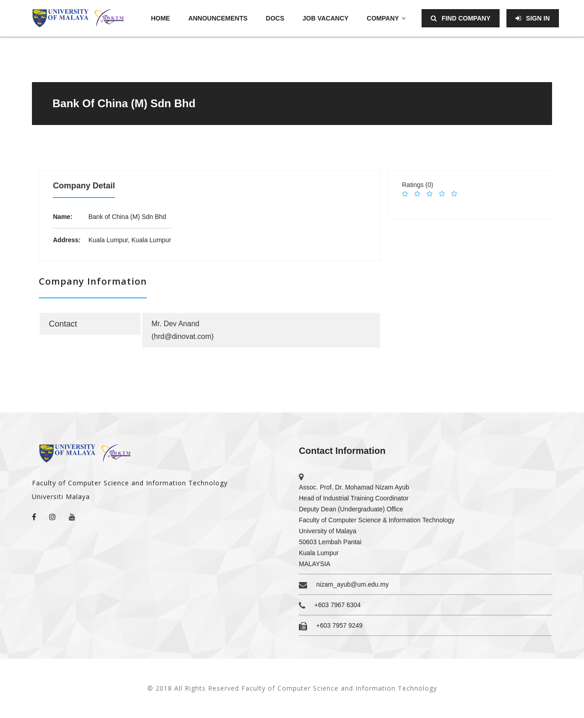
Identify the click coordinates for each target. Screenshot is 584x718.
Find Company (460, 18)
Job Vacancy (325, 18)
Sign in (533, 18)
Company (386, 18)
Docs (275, 18)
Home (160, 18)
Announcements (218, 18)
